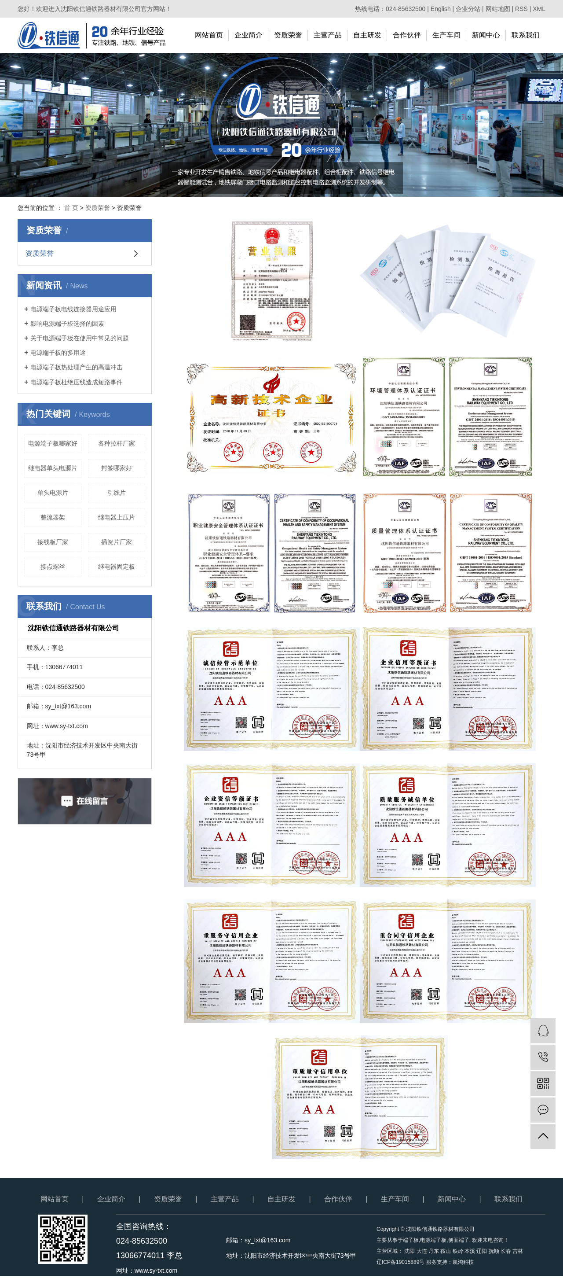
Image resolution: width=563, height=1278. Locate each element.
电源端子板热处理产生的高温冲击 (76, 367)
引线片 (116, 492)
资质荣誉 (288, 35)
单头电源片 (52, 492)
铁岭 (458, 1251)
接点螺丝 (52, 566)
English (441, 8)
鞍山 (445, 1251)
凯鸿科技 (463, 1262)
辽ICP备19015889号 (400, 1262)
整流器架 (52, 517)
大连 (422, 1251)
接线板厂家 (52, 541)
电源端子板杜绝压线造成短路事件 (76, 382)
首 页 (71, 207)
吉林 (517, 1251)
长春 (506, 1251)
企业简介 (248, 35)
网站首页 (209, 35)
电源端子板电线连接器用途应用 (73, 309)
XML (539, 8)
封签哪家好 (116, 467)
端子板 (411, 1240)
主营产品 (328, 35)
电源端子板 (433, 1240)
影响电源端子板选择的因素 (67, 323)
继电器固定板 (116, 566)
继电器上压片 (116, 517)
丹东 (433, 1251)
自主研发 (367, 35)
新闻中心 (486, 35)
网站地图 (498, 8)
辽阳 (481, 1251)
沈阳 (409, 1251)
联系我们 (526, 35)
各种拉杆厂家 (116, 443)
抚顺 (494, 1251)
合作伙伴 (407, 35)
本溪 (469, 1251)
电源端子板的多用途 (58, 352)
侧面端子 (458, 1240)
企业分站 (468, 8)
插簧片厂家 (116, 541)
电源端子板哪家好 (52, 443)
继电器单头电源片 (52, 467)
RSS (521, 8)
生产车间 (446, 35)
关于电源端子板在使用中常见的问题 (79, 338)
